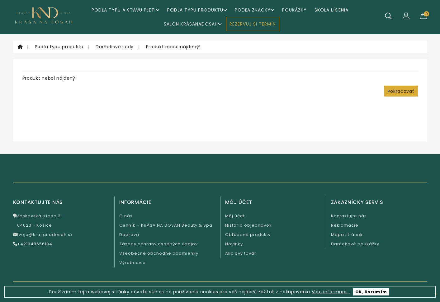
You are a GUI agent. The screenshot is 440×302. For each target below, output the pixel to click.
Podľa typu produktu (197, 10)
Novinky (234, 244)
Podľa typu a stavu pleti (125, 10)
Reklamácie (344, 225)
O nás (126, 216)
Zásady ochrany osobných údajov (158, 244)
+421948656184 (32, 244)
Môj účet (235, 216)
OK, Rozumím (371, 292)
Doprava (129, 235)
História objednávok (248, 225)
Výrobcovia (132, 263)
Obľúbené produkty (248, 235)
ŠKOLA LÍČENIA (331, 10)
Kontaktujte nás (349, 216)
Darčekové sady (115, 47)
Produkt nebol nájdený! (173, 47)
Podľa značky (254, 10)
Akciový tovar (240, 253)
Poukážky (294, 10)
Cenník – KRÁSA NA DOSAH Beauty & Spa (165, 225)
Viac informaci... (331, 292)
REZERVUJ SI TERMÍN (252, 24)
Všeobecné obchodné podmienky (158, 253)
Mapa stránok (347, 235)
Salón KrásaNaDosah (193, 24)
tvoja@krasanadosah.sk (43, 235)
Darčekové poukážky (355, 244)
